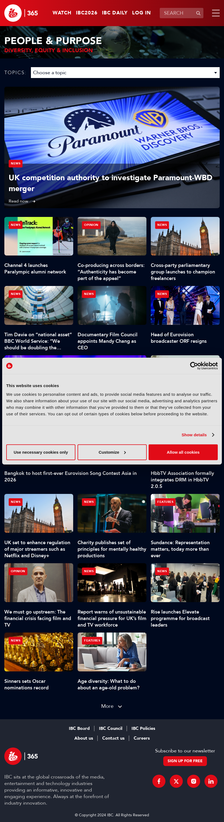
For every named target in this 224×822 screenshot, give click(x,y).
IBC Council (110, 728)
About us (83, 738)
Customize (112, 452)
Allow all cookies (183, 452)
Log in (141, 13)
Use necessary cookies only (41, 452)
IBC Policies (143, 728)
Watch (62, 13)
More (107, 706)
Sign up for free (185, 761)
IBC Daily (115, 13)
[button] (215, 13)
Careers (142, 738)
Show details (194, 434)
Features (165, 502)
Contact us (113, 738)
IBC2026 (87, 13)
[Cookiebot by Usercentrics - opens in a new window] (194, 366)
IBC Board (79, 728)
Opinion (91, 225)
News (15, 163)
